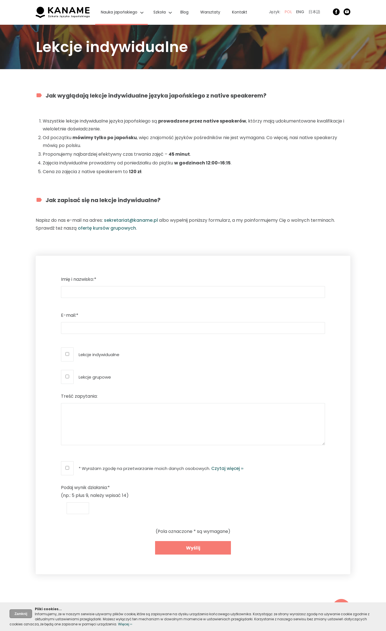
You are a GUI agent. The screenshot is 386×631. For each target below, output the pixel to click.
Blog (184, 12)
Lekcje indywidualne (99, 355)
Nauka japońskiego (119, 12)
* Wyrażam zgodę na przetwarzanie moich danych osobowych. (161, 468)
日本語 (314, 12)
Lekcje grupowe (95, 377)
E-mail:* (69, 315)
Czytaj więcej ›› (227, 468)
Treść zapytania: (79, 396)
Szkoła (159, 12)
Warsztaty (210, 12)
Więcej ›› (125, 624)
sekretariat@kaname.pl (131, 220)
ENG (300, 12)
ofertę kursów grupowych (107, 228)
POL (288, 12)
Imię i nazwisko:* (78, 279)
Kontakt (239, 12)
